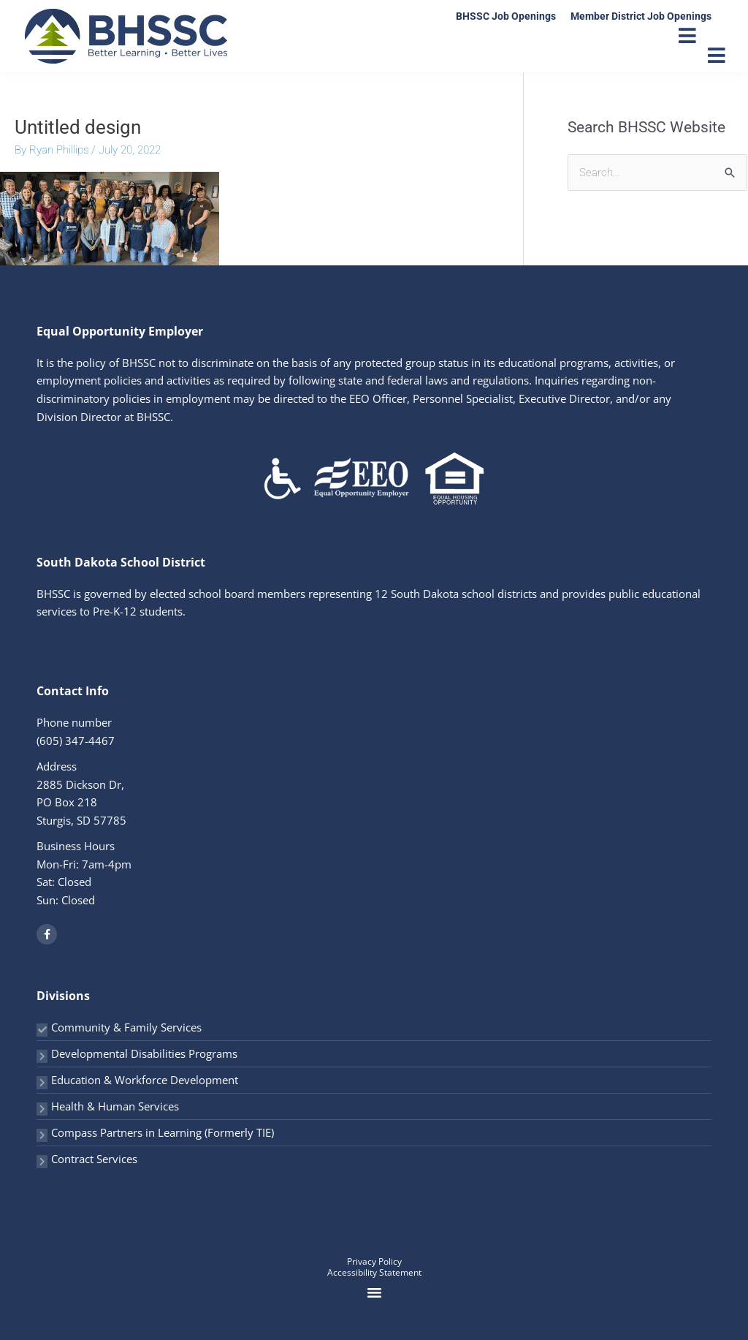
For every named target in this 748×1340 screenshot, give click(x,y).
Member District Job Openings (640, 16)
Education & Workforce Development (144, 1079)
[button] (374, 1292)
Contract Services (94, 1158)
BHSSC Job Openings (506, 16)
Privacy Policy (374, 1261)
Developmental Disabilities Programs (144, 1053)
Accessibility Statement (374, 1272)
